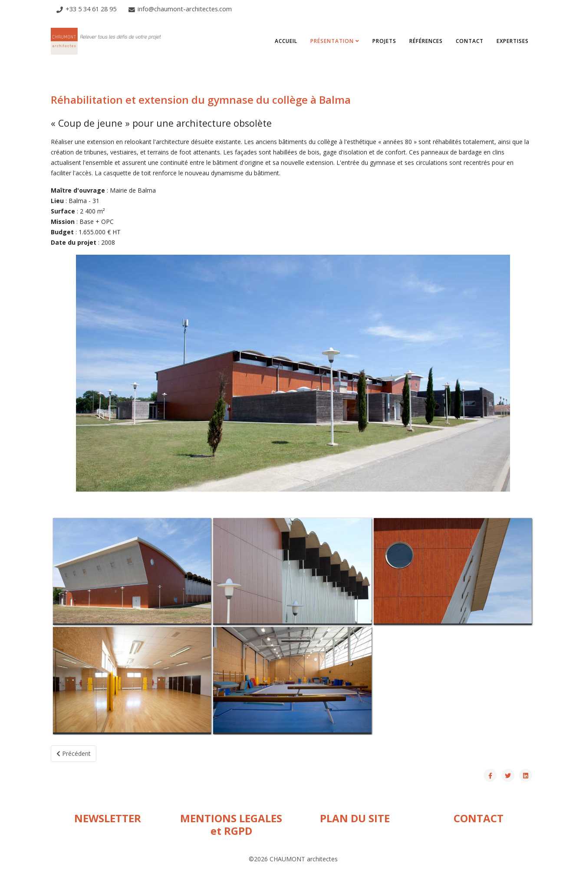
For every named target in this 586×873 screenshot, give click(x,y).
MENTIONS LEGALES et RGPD (231, 824)
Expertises (513, 41)
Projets (384, 41)
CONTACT (479, 818)
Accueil (286, 41)
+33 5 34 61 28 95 (91, 8)
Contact (470, 41)
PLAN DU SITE (355, 818)
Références (426, 41)
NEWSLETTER (107, 818)
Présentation (332, 41)
